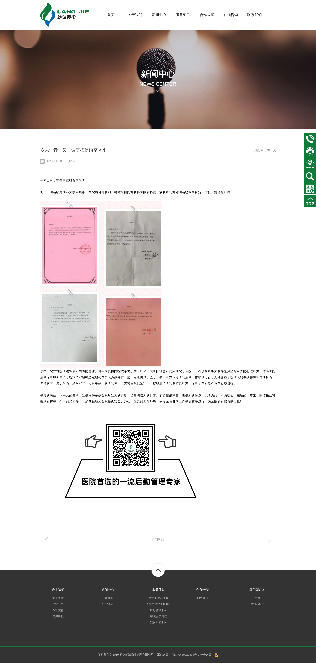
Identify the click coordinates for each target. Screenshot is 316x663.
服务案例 (202, 598)
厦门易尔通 (257, 589)
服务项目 (158, 589)
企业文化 (58, 610)
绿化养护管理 (158, 616)
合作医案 (202, 589)
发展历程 (58, 616)
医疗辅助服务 (158, 610)
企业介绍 (58, 604)
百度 (257, 598)
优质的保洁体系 (158, 598)
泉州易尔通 (257, 604)
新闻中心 (107, 589)
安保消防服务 (158, 622)
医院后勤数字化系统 (158, 604)
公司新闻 (107, 598)
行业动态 (107, 604)
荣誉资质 (58, 598)
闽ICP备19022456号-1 (185, 654)
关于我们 (58, 589)
